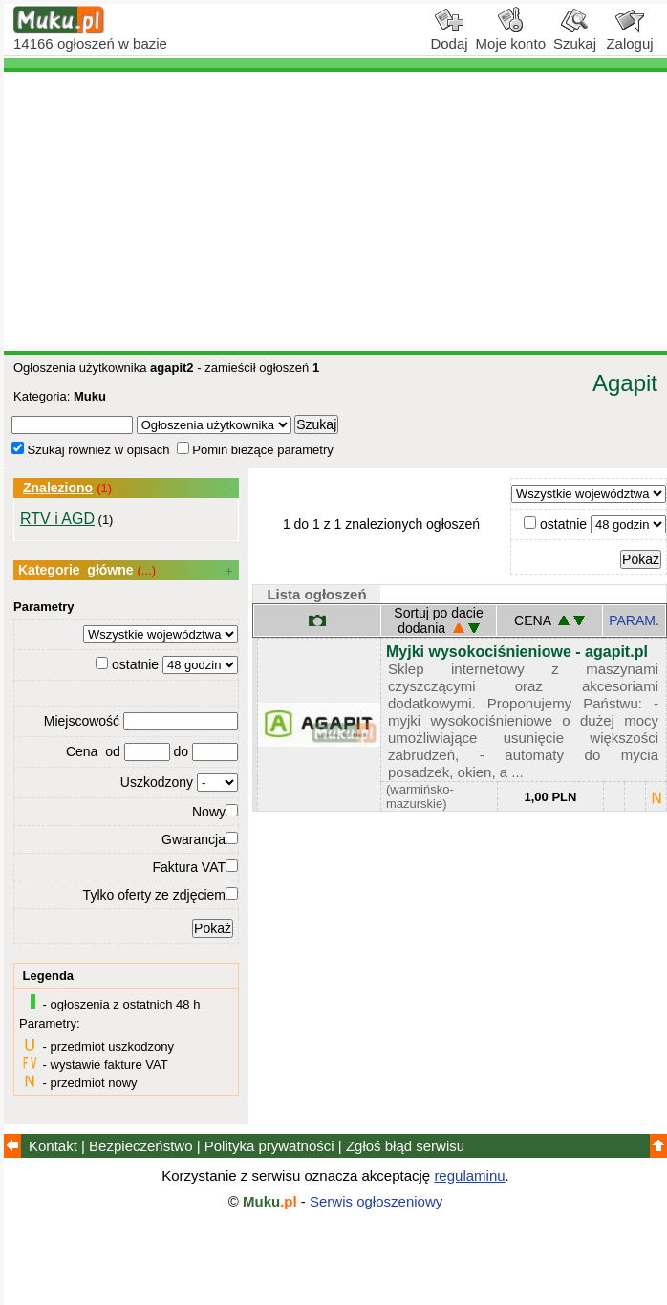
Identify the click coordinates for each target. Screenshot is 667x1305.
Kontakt (53, 1146)
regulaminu (469, 1175)
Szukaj (574, 36)
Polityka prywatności (269, 1146)
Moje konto (511, 36)
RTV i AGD (57, 519)
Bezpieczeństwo (140, 1146)
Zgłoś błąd (405, 1146)
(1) (104, 488)
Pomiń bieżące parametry (255, 450)
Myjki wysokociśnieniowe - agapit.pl (517, 651)
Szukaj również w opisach (90, 450)
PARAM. (634, 620)
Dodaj (448, 36)
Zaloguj (629, 36)
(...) (147, 570)
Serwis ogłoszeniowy (376, 1201)
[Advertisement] (335, 211)
